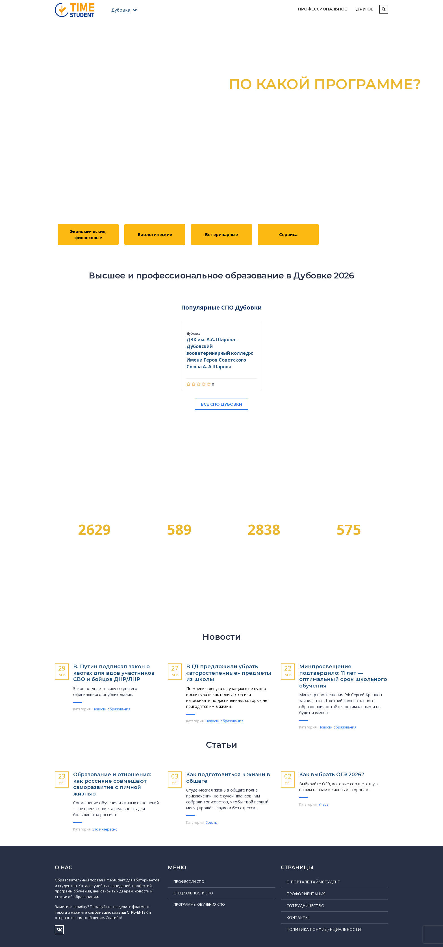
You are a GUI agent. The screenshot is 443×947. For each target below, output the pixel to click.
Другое (364, 9)
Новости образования (111, 709)
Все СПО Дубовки (221, 404)
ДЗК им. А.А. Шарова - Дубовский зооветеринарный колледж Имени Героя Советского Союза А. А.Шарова (219, 353)
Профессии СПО (188, 881)
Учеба (323, 804)
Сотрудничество (305, 905)
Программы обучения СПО (199, 904)
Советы (211, 822)
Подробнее (221, 165)
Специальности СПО (193, 893)
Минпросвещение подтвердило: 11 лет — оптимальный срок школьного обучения (343, 676)
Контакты (297, 917)
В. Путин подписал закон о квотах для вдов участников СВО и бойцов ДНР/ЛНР (114, 672)
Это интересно (105, 829)
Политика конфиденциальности (323, 929)
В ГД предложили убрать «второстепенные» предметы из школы (228, 672)
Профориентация (305, 893)
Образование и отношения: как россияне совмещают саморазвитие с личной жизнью (112, 784)
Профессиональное (322, 9)
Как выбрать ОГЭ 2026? (331, 774)
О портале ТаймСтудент (313, 882)
